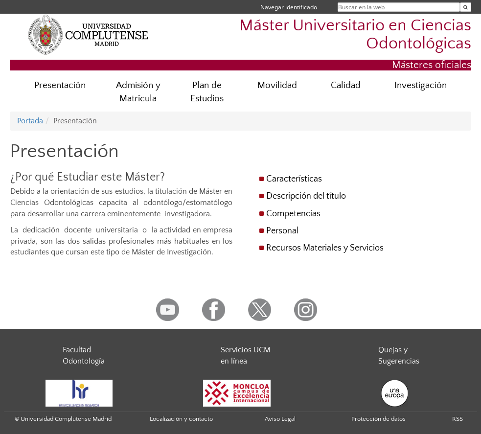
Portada (30, 120)
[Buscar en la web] (465, 7)
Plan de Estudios (207, 92)
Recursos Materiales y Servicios (325, 248)
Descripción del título (306, 196)
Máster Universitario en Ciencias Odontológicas (355, 35)
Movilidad (277, 85)
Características (294, 179)
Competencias (293, 214)
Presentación (60, 85)
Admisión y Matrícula (138, 92)
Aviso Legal (280, 418)
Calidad (346, 85)
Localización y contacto (181, 418)
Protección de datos (378, 418)
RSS (457, 418)
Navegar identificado (288, 7)
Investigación (420, 85)
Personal (282, 231)
